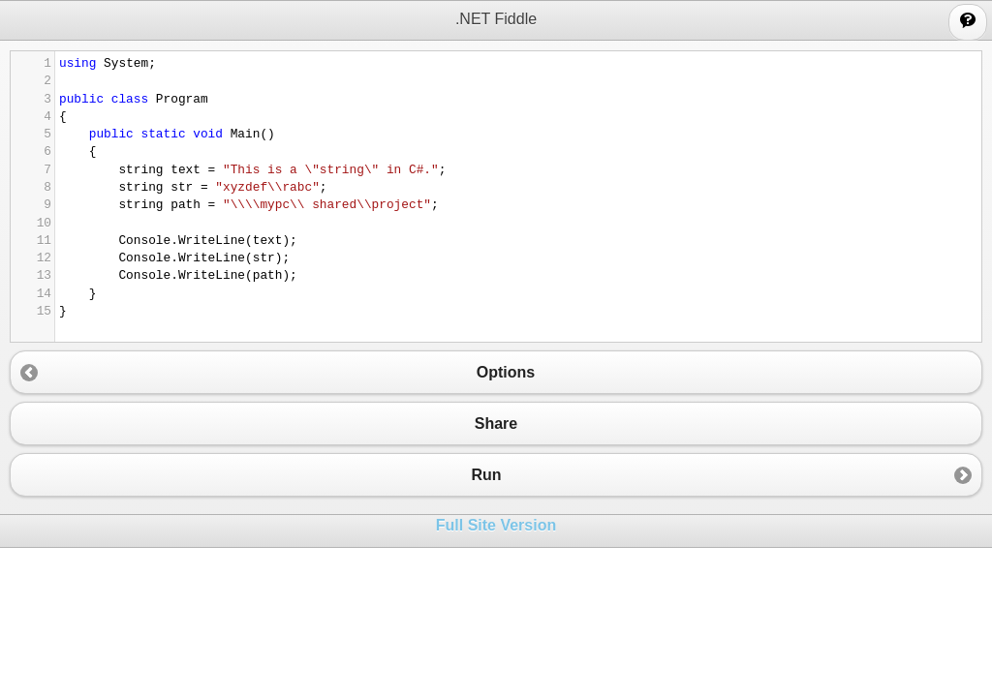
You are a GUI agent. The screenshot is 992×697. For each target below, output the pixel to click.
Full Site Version (496, 525)
